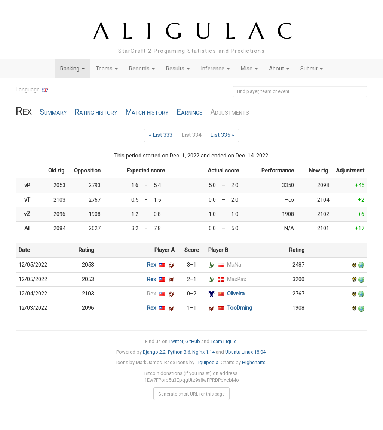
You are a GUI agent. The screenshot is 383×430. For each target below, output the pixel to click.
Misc (249, 68)
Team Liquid (224, 341)
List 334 (191, 135)
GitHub (192, 341)
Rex (151, 264)
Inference (215, 68)
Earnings (190, 112)
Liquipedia (207, 362)
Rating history (95, 112)
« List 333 (160, 135)
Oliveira (236, 293)
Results (178, 68)
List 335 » (222, 135)
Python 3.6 (179, 352)
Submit (311, 68)
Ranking (72, 68)
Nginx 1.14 (203, 352)
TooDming (239, 307)
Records (142, 68)
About (279, 68)
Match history (147, 112)
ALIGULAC (200, 31)
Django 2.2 (154, 352)
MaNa (234, 264)
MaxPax (236, 279)
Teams (107, 68)
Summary (53, 112)
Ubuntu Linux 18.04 (245, 352)
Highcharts (254, 362)
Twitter (176, 341)
